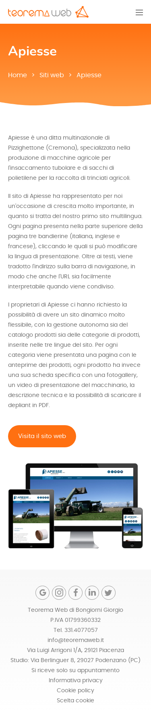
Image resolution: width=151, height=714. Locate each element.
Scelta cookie (75, 701)
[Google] (42, 593)
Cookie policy (75, 690)
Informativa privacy (76, 680)
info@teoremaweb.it (76, 640)
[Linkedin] (92, 593)
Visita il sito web (42, 436)
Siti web (51, 75)
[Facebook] (75, 593)
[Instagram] (59, 593)
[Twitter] (108, 593)
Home (17, 75)
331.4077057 (81, 630)
